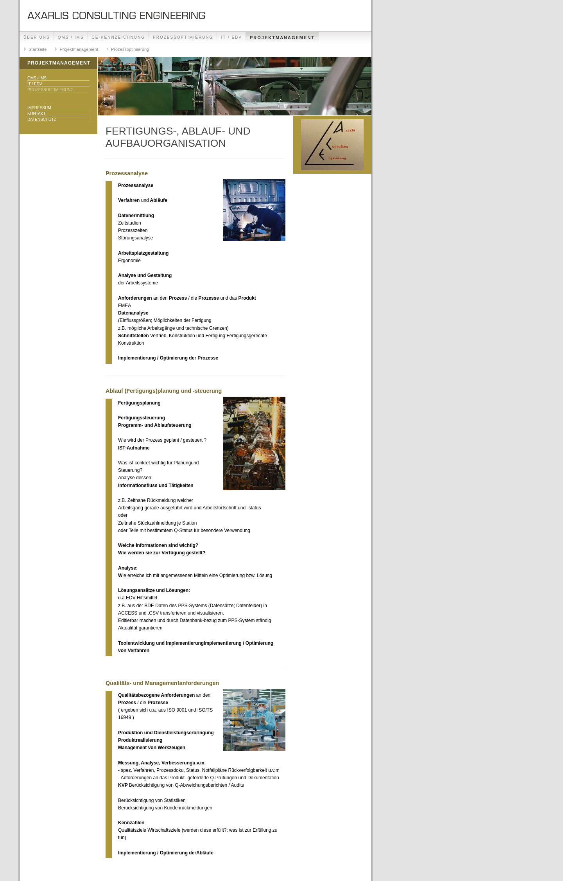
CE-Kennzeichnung (118, 37)
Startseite (38, 49)
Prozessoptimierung (183, 37)
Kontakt (36, 113)
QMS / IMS (71, 37)
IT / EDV (231, 37)
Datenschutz (41, 119)
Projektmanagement (282, 37)
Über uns (36, 37)
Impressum (39, 108)
